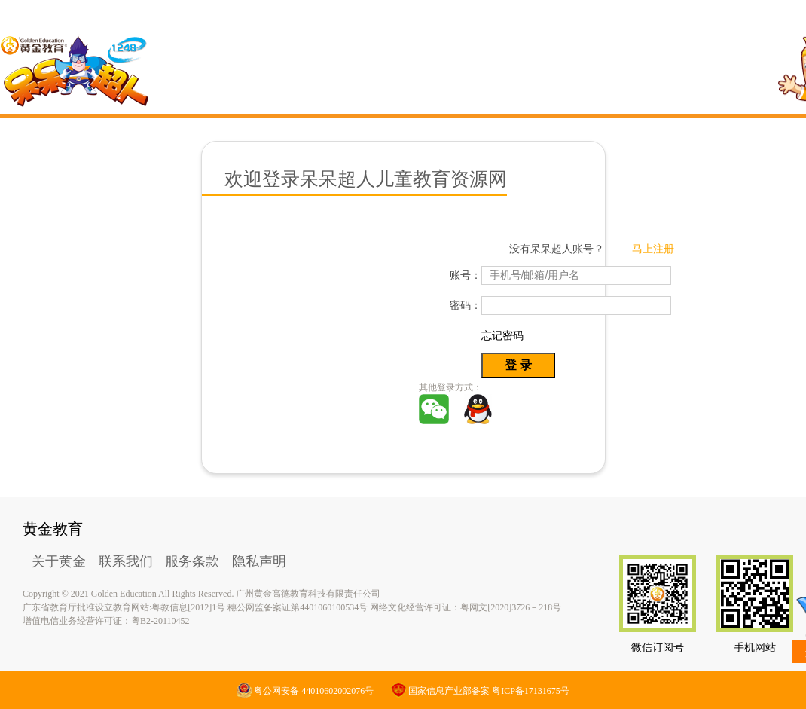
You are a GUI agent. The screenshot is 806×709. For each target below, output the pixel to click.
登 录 (518, 365)
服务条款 (192, 561)
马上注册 (653, 249)
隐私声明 (259, 561)
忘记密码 (502, 335)
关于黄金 (59, 561)
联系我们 (126, 561)
